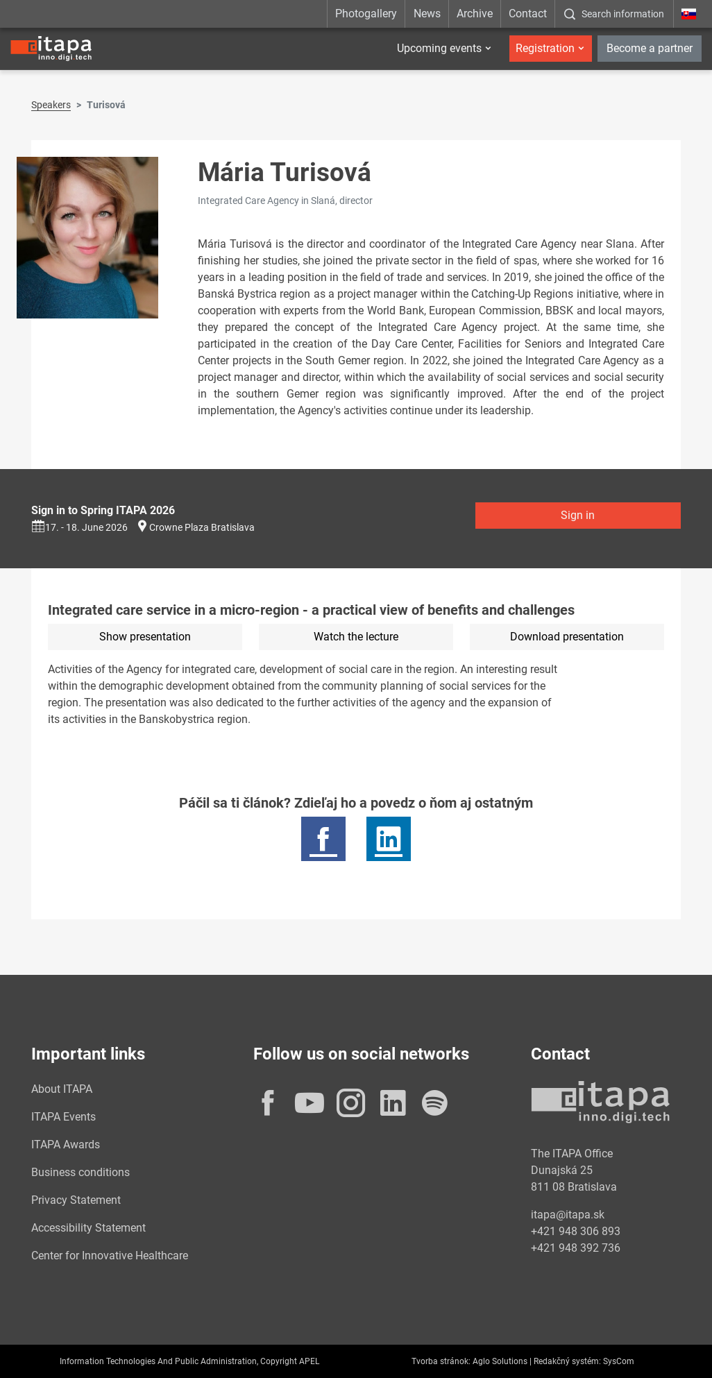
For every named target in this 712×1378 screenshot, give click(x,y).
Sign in (578, 515)
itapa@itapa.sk (567, 1214)
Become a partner (650, 48)
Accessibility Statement (88, 1227)
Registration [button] (545, 48)
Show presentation (145, 636)
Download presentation (567, 636)
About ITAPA (61, 1089)
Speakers (51, 104)
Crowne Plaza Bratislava (202, 527)
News (427, 13)
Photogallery (366, 13)
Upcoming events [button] (439, 48)
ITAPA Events (63, 1116)
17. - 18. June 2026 (79, 527)
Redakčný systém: (567, 1361)
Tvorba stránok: (441, 1361)
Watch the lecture (356, 636)
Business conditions (80, 1172)
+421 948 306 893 (575, 1231)
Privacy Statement (76, 1200)
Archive (475, 13)
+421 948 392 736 (575, 1247)
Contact (528, 13)
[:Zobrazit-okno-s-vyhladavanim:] (613, 14)
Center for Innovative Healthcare (109, 1255)
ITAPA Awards (65, 1144)
